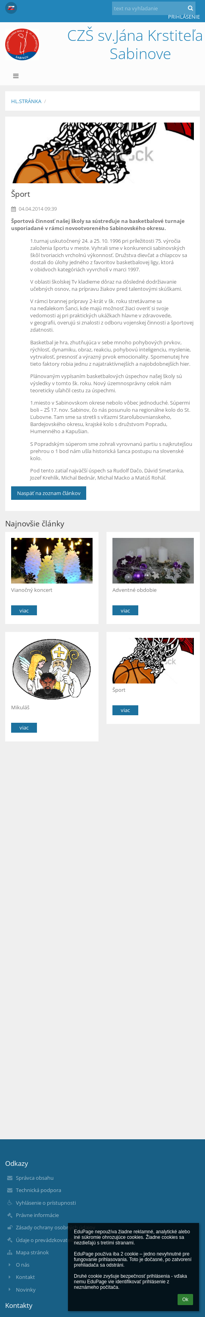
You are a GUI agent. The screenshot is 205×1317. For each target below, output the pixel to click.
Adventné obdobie (134, 589)
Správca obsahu (35, 1177)
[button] (11, 8)
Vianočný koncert (31, 589)
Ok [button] (185, 1299)
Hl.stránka (26, 101)
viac (24, 610)
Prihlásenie (184, 16)
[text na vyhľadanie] (154, 8)
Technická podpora (38, 1190)
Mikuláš (20, 707)
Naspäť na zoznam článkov (49, 493)
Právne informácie (37, 1215)
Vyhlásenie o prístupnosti (46, 1202)
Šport (119, 689)
